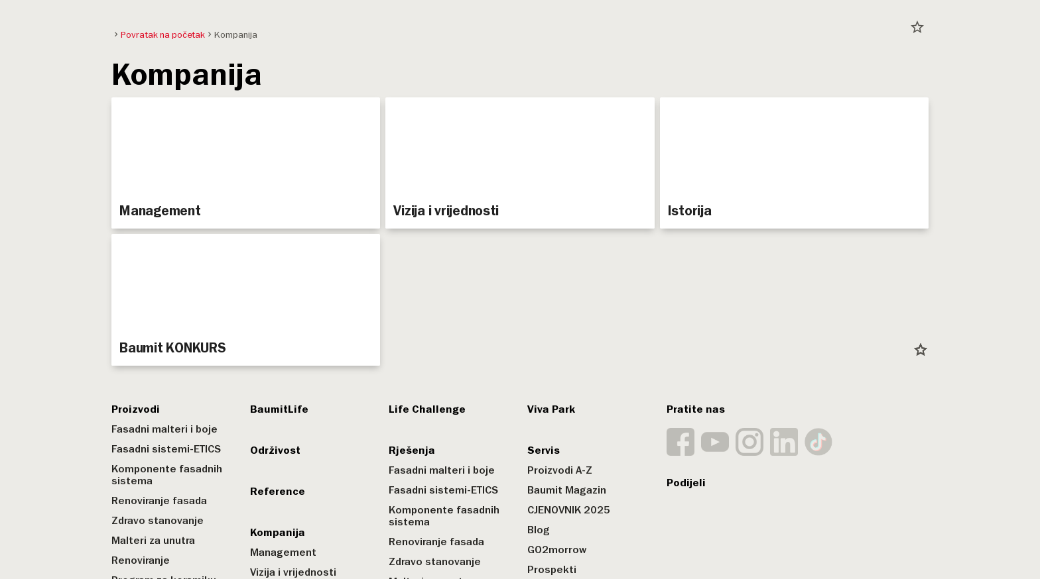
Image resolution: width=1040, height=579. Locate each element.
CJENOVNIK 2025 (568, 510)
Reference (277, 491)
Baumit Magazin (566, 490)
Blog (538, 530)
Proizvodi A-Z (559, 470)
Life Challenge (427, 409)
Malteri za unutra (153, 540)
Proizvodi (135, 409)
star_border (917, 27)
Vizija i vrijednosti (293, 572)
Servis (543, 450)
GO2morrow (556, 549)
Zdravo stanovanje (157, 520)
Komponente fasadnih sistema (166, 475)
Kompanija (277, 532)
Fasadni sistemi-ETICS (166, 449)
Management (283, 552)
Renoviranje (140, 560)
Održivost (275, 450)
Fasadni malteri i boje (164, 429)
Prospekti (551, 569)
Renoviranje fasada (159, 500)
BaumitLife (279, 409)
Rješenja (412, 450)
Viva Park (551, 409)
